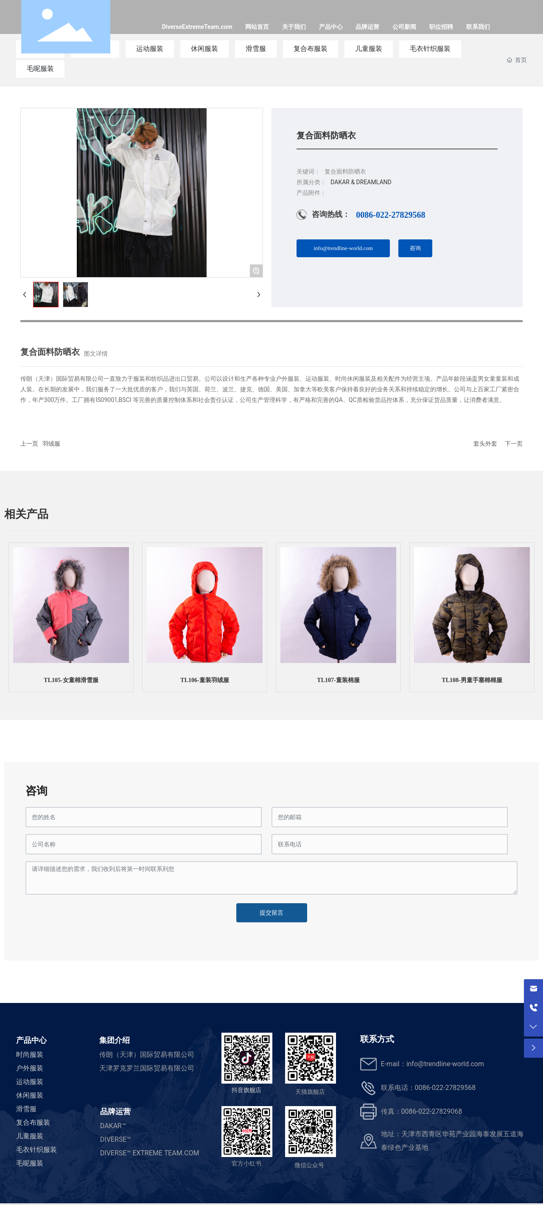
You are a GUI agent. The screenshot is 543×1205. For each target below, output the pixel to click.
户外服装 (29, 1068)
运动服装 (29, 1082)
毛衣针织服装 (36, 1150)
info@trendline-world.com (445, 1064)
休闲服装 (29, 1095)
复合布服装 (33, 1122)
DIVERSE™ (115, 1139)
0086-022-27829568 (390, 214)
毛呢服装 (40, 69)
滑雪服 (26, 1109)
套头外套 (485, 443)
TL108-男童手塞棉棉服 (472, 680)
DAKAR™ (113, 1126)
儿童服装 (29, 1136)
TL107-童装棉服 (338, 680)
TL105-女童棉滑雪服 (71, 680)
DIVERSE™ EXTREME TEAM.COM (149, 1153)
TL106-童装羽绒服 (204, 680)
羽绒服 (51, 443)
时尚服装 (29, 1055)
